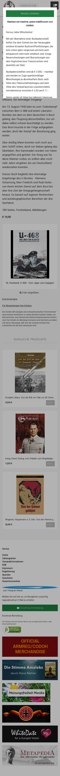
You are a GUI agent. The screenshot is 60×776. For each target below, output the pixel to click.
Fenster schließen (30, 13)
